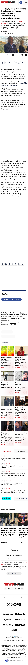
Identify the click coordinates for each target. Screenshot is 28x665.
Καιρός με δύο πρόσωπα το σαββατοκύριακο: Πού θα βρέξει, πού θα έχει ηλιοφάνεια (7, 386)
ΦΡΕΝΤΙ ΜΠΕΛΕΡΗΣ (7, 332)
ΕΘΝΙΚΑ (3, 55)
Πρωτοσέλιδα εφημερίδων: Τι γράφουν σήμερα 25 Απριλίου (12, 466)
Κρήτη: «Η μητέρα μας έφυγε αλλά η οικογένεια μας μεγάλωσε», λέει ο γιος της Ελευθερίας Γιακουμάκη (20, 386)
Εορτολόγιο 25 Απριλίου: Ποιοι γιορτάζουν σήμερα (13, 459)
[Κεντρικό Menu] (25, 2)
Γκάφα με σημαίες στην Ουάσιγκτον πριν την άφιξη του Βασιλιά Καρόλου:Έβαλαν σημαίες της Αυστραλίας (13, 475)
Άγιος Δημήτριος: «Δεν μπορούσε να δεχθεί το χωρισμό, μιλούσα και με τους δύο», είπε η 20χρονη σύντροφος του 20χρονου (6, 411)
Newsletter (13, 323)
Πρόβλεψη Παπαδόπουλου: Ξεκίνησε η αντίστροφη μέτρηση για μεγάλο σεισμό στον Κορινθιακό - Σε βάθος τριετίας (6, 437)
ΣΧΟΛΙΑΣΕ (15, 55)
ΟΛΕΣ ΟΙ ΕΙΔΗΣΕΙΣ (21, 498)
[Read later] (26, 55)
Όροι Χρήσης (11, 597)
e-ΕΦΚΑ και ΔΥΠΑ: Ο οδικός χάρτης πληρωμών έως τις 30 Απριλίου (11, 483)
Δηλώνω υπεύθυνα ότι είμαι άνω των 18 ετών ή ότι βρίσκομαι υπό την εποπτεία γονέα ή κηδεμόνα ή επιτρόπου (13, 568)
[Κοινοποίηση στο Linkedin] (19, 62)
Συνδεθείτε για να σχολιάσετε (11, 299)
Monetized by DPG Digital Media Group (14, 637)
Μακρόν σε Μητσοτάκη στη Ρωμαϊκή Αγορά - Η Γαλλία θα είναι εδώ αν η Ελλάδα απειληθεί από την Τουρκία (8, 532)
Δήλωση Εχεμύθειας (20, 597)
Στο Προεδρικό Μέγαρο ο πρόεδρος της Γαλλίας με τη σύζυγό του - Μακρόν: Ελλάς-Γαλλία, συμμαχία (20, 411)
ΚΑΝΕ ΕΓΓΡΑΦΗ (14, 574)
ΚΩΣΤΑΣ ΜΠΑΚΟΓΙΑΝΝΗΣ (8, 336)
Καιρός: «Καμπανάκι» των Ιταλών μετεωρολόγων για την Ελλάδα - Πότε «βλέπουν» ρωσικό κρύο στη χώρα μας (6, 361)
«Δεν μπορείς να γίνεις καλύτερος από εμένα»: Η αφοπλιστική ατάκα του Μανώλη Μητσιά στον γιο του (21, 436)
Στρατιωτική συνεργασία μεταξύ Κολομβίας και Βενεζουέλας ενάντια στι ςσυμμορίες (13, 491)
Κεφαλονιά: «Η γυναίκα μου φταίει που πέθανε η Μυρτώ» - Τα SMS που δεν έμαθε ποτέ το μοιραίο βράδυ (20, 361)
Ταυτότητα (3, 597)
